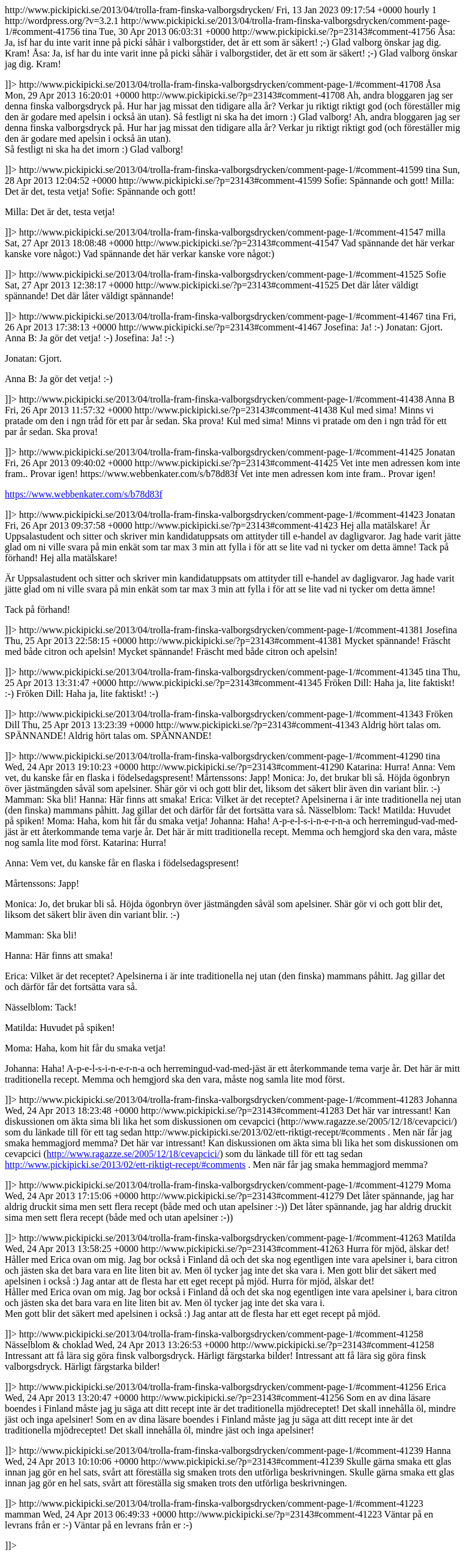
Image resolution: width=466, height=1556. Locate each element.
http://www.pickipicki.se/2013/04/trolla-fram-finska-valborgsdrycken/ (233, 778)
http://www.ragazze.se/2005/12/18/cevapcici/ (133, 1154)
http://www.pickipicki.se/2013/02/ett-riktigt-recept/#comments (125, 1164)
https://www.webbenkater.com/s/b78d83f (84, 494)
